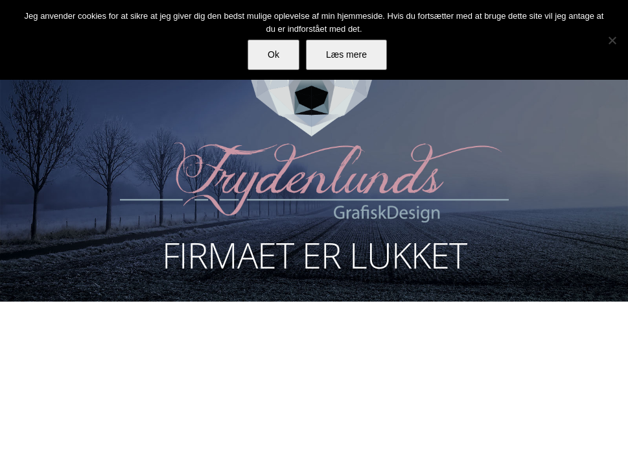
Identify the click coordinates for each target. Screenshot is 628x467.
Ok (273, 54)
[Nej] (611, 40)
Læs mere (346, 54)
